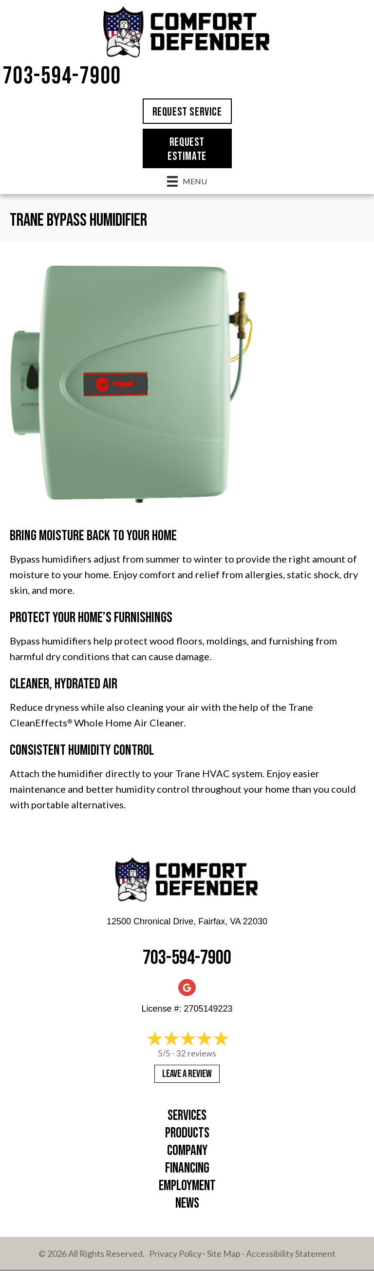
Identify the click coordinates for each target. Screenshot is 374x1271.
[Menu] (187, 181)
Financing (187, 1168)
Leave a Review (187, 1074)
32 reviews (196, 1053)
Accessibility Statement (291, 1253)
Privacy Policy (175, 1253)
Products (187, 1133)
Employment (187, 1185)
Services (187, 1115)
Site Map (224, 1253)
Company (187, 1150)
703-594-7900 (61, 76)
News (187, 1203)
